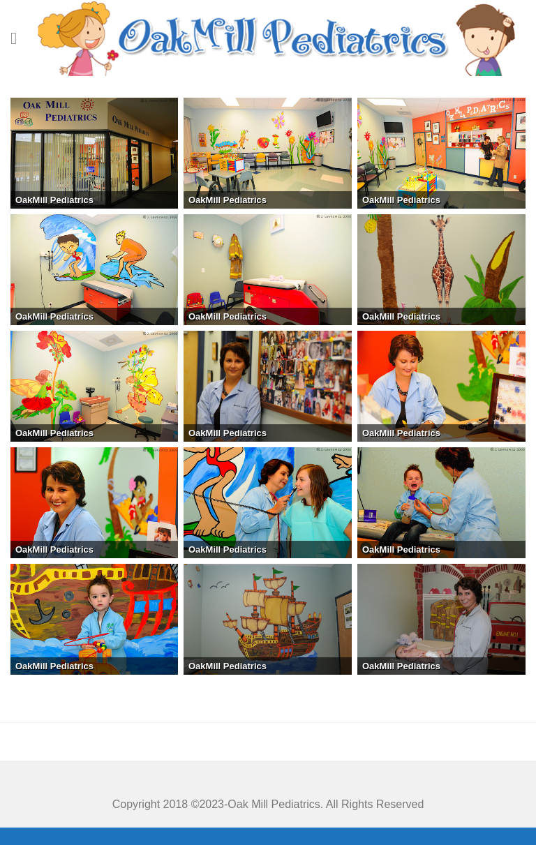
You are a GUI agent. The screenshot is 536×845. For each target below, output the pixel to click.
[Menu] (18, 38)
